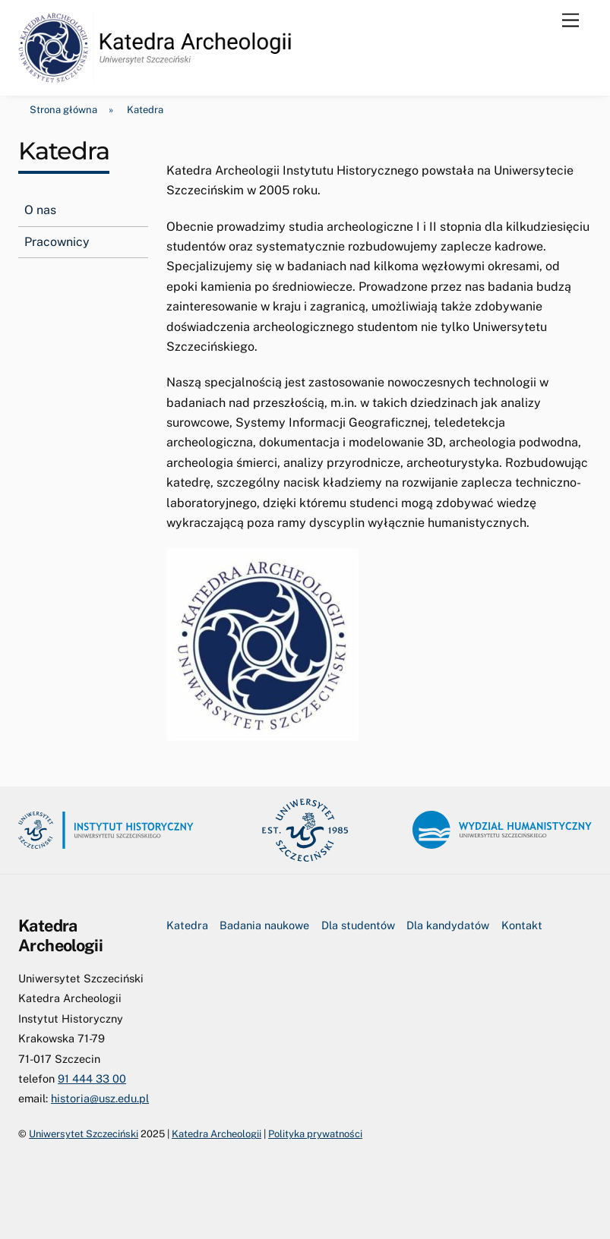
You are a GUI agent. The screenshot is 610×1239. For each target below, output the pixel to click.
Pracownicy (57, 242)
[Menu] (570, 21)
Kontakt (521, 925)
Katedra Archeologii (216, 1134)
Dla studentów (358, 925)
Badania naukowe (264, 925)
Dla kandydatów (447, 925)
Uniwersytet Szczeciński (83, 1134)
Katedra (187, 925)
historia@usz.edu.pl (100, 1098)
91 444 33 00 (92, 1078)
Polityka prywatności (315, 1134)
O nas (40, 210)
